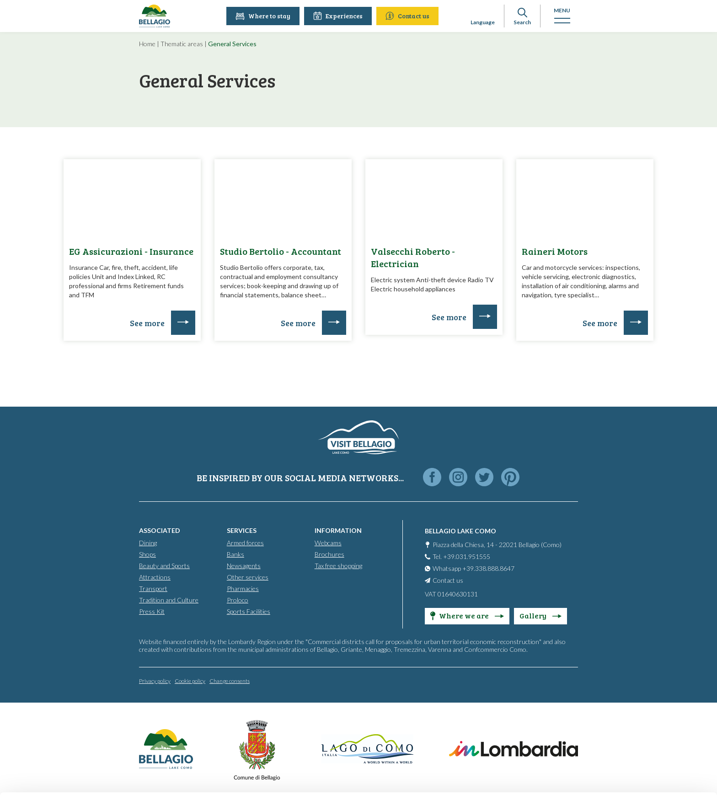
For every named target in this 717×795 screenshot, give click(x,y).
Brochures (329, 554)
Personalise (641, 706)
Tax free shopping (338, 565)
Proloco (237, 600)
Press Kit (152, 611)
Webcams (328, 543)
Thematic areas (182, 44)
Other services (247, 577)
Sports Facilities (248, 611)
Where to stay (263, 15)
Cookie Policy (147, 752)
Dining (148, 543)
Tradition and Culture (168, 600)
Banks (235, 554)
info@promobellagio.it (158, 719)
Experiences (339, 15)
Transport (153, 588)
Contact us (408, 15)
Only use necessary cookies (641, 737)
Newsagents (244, 565)
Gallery (540, 615)
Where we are (467, 615)
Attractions (155, 577)
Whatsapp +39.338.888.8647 (473, 568)
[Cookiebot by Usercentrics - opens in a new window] (59, 777)
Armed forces (245, 543)
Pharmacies (243, 588)
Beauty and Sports (164, 565)
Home (147, 44)
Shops (147, 554)
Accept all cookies (641, 677)
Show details (141, 777)
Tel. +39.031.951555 (461, 556)
